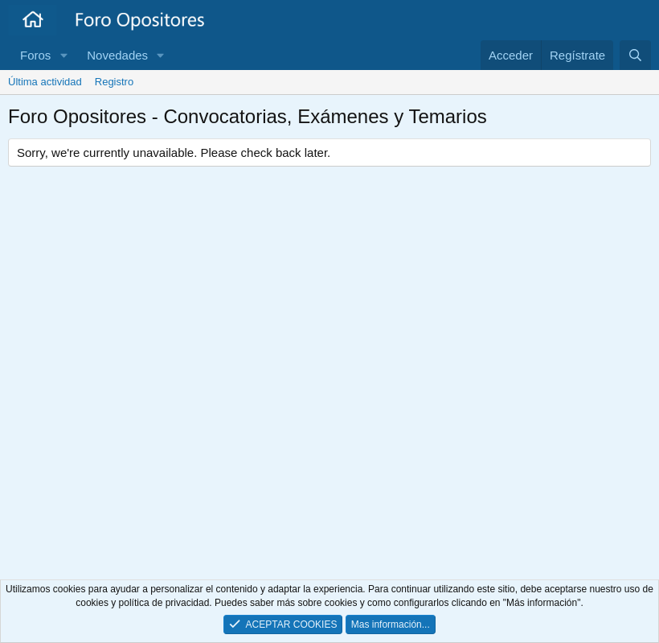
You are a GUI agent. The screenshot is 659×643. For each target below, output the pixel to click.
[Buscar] (635, 55)
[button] (63, 55)
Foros (35, 55)
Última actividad (45, 82)
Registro (114, 82)
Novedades (117, 55)
